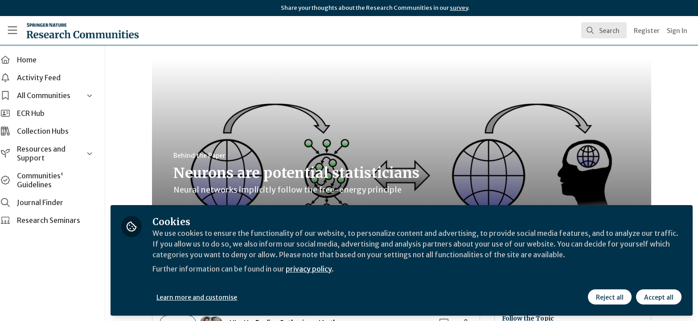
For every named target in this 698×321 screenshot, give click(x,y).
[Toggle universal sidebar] (12, 30)
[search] (604, 30)
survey (459, 8)
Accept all (658, 297)
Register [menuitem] (647, 31)
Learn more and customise (205, 297)
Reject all (610, 297)
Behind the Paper (204, 156)
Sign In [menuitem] (677, 31)
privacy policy (318, 269)
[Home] (82, 30)
